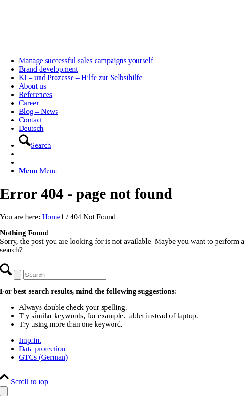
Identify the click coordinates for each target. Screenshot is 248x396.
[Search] (35, 145)
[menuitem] (133, 61)
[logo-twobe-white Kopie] (70, 44)
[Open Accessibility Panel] (4, 391)
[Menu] (38, 171)
